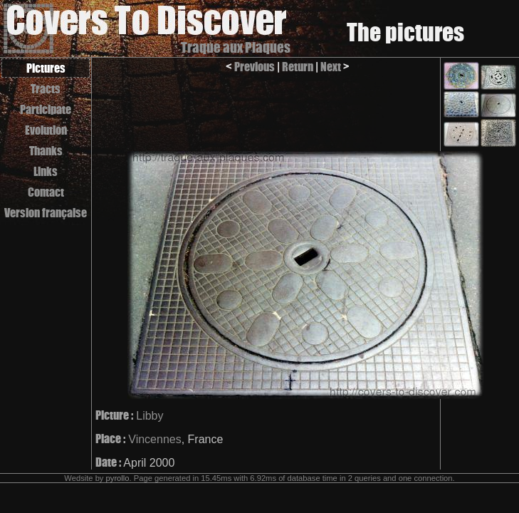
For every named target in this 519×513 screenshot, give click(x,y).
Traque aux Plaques (235, 47)
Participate (45, 109)
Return (297, 67)
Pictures (45, 68)
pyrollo (118, 478)
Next (330, 67)
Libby (149, 416)
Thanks (46, 151)
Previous (254, 67)
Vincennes (154, 439)
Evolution (46, 130)
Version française (45, 213)
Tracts (46, 89)
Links (45, 171)
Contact (46, 192)
